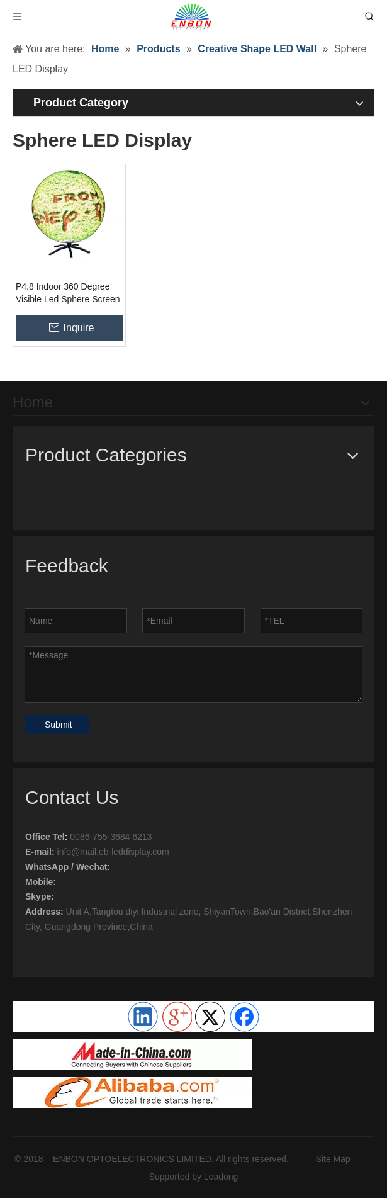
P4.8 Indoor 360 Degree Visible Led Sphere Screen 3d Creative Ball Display (68, 293)
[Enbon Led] (132, 1092)
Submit (58, 725)
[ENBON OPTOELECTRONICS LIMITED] (132, 1054)
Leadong (221, 1177)
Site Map (333, 1159)
